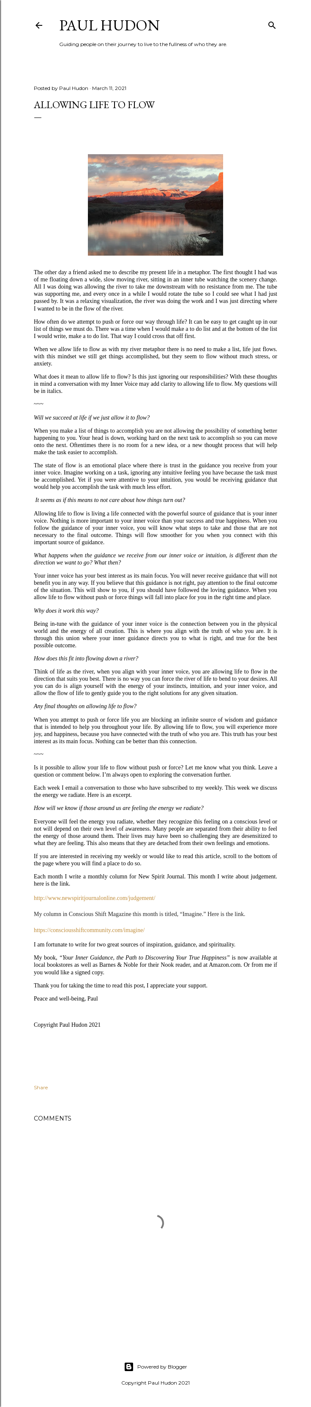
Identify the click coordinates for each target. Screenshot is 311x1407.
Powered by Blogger (155, 1367)
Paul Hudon (109, 25)
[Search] (272, 23)
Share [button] (41, 1087)
